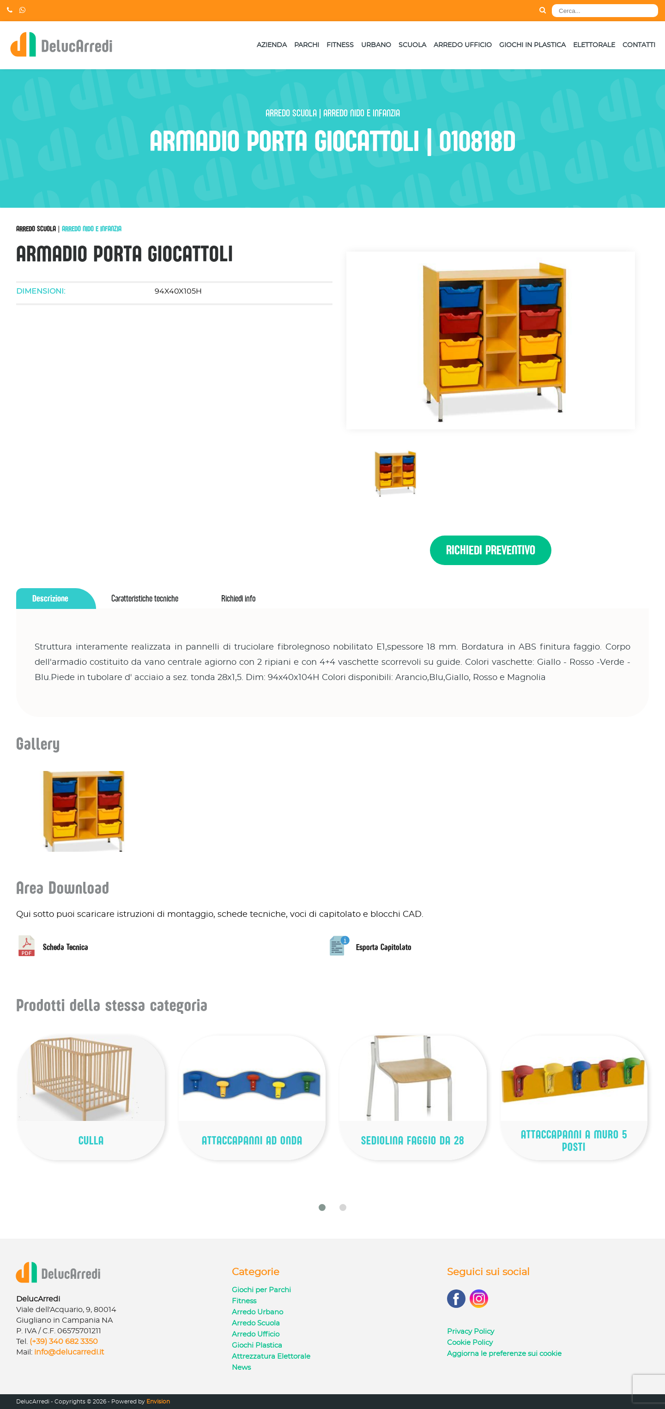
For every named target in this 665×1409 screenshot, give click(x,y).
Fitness (340, 45)
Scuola (412, 45)
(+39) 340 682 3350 (64, 1341)
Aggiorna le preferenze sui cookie (504, 1353)
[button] (322, 1207)
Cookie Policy (470, 1342)
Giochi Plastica (257, 1345)
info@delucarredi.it (69, 1352)
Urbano (376, 45)
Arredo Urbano (257, 1312)
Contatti (639, 45)
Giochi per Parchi (261, 1290)
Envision (158, 1401)
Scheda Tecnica (52, 947)
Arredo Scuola (36, 228)
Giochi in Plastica (532, 45)
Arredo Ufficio (463, 45)
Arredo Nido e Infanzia (91, 228)
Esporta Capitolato (370, 947)
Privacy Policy (470, 1331)
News (241, 1367)
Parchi (306, 45)
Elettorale (594, 45)
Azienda (272, 45)
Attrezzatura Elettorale (271, 1356)
